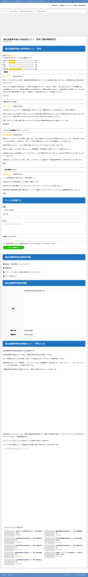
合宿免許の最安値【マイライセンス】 (18, 448)
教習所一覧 (55, 5)
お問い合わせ (10, 574)
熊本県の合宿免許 (10, 527)
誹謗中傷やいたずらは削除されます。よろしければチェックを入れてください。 (32, 243)
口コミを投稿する (13, 247)
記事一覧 (4, 574)
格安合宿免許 (82, 5)
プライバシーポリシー (19, 574)
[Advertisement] (44, 25)
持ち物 (75, 5)
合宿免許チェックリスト (65, 5)
